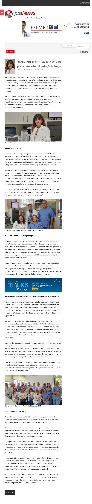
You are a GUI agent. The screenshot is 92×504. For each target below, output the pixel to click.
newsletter (6, 368)
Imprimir (8, 492)
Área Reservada (83, 3)
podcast (8, 365)
